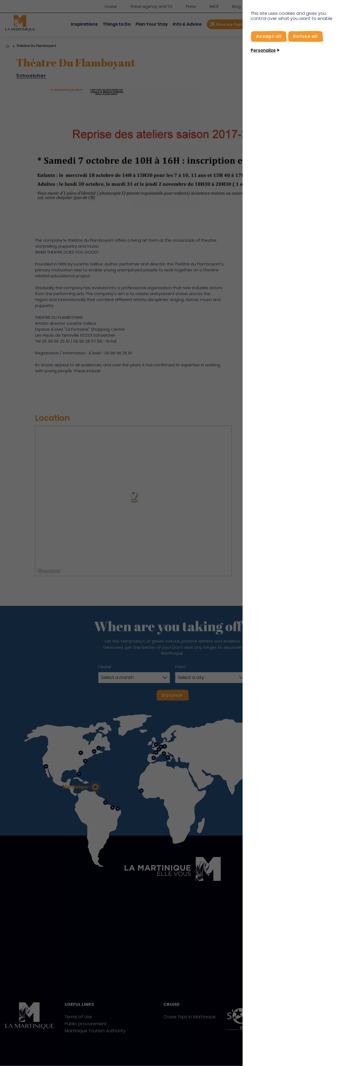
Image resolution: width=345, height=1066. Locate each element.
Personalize (263, 50)
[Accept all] (269, 36)
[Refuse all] (305, 36)
